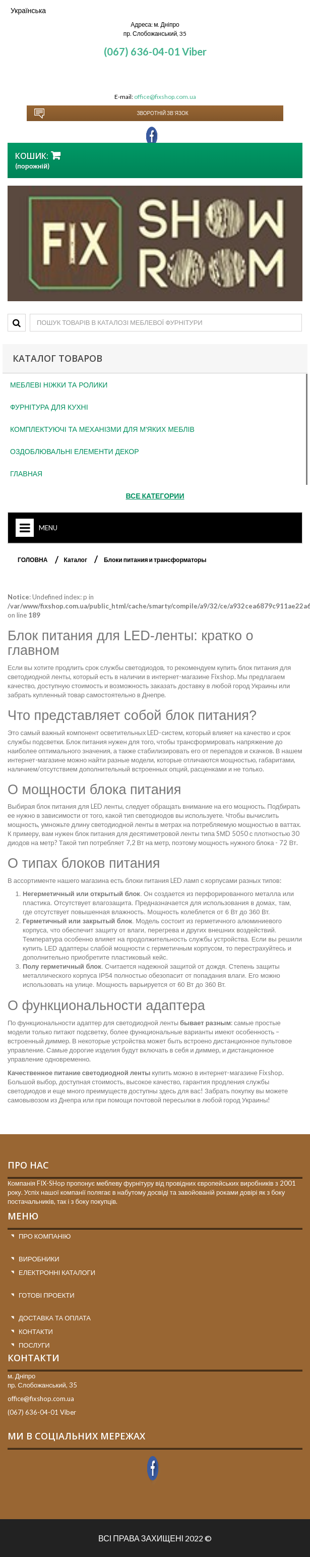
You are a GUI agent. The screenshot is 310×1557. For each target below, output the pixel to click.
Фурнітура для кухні (49, 407)
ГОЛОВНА (32, 560)
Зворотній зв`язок (162, 113)
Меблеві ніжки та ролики (58, 385)
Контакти (36, 1331)
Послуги (34, 1345)
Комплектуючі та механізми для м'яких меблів (102, 429)
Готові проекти (47, 1295)
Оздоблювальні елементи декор (74, 452)
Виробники (39, 1259)
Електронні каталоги (57, 1272)
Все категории (155, 495)
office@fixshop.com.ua (165, 96)
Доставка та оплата (55, 1318)
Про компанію (45, 1236)
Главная (26, 474)
